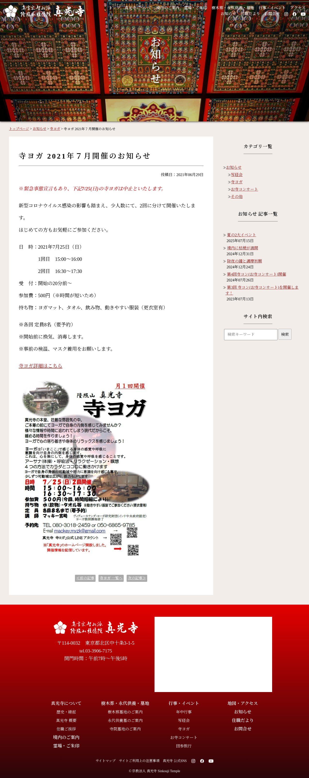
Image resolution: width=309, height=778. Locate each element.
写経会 (237, 175)
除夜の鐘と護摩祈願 (244, 261)
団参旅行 (184, 746)
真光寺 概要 (66, 721)
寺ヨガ (237, 182)
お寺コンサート (244, 189)
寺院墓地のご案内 (125, 729)
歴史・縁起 (66, 712)
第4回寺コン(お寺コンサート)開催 (256, 274)
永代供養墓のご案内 (125, 721)
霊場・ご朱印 (189, 8)
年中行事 (184, 712)
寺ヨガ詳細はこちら (40, 366)
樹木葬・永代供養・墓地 (229, 8)
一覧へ (111, 578)
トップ (104, 8)
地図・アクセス (243, 703)
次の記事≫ (137, 578)
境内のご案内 (160, 8)
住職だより (248, 14)
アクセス (297, 8)
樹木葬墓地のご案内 (125, 712)
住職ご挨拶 (66, 729)
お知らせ (226, 14)
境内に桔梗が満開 (242, 248)
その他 (237, 196)
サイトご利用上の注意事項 (139, 761)
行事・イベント (270, 8)
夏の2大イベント (241, 235)
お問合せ (271, 14)
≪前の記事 (85, 578)
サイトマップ (105, 761)
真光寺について (129, 8)
